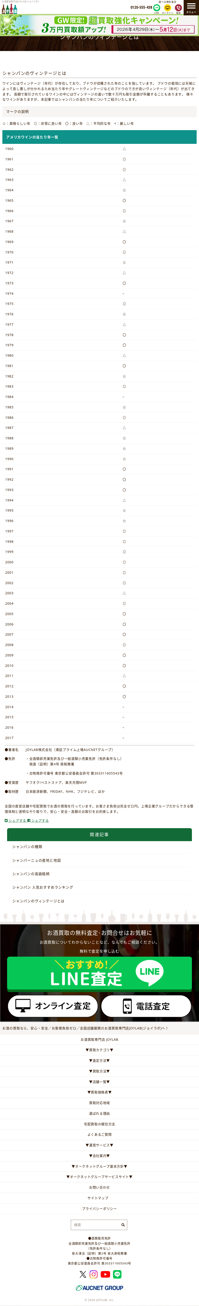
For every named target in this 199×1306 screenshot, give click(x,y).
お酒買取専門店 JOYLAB (99, 1039)
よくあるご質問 (99, 1134)
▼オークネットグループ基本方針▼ (99, 1166)
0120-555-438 (141, 7)
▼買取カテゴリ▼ (99, 1050)
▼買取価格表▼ (99, 1092)
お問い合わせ (99, 1187)
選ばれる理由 (99, 1113)
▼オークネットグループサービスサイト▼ (99, 1176)
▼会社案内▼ (99, 1155)
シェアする (16, 820)
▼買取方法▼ (99, 1071)
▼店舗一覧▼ (99, 1081)
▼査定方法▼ (99, 1060)
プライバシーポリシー (99, 1208)
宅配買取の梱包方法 (99, 1124)
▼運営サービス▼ (99, 1145)
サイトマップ (97, 1198)
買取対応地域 (99, 1102)
